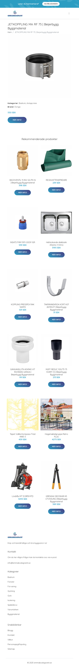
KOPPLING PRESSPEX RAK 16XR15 (22, 305)
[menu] (69, 13)
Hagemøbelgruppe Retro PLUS (56, 435)
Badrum (22, 103)
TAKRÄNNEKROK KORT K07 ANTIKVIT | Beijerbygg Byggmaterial (56, 307)
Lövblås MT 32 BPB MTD (22, 496)
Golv (10, 595)
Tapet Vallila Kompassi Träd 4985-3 (22, 435)
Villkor (10, 639)
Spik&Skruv (12, 605)
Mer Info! (17, 120)
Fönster (11, 582)
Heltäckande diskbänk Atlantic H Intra (56, 243)
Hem (10, 32)
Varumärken (13, 609)
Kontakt (11, 635)
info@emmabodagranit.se (19, 563)
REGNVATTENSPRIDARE (56, 180)
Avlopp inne (32, 103)
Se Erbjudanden (51, 4)
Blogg (10, 630)
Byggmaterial (14, 614)
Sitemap (11, 649)
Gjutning (11, 591)
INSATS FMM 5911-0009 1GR (22, 242)
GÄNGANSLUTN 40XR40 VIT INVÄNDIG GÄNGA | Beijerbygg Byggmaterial (22, 372)
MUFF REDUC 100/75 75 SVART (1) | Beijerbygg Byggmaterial (56, 372)
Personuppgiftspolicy (17, 644)
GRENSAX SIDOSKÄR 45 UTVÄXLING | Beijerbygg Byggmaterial (56, 499)
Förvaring (12, 586)
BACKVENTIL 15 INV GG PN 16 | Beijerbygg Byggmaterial (23, 181)
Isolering (11, 600)
